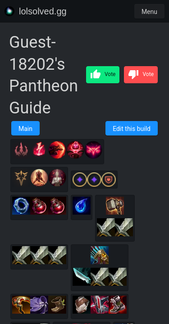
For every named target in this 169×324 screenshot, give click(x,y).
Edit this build (132, 128)
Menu (149, 11)
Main (25, 128)
